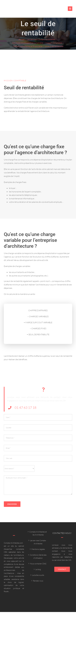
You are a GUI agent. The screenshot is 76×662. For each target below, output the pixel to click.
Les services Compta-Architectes (38, 542)
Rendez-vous (38, 581)
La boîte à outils (38, 575)
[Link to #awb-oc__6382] (70, 8)
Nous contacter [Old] (38, 563)
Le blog (38, 569)
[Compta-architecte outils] (21, 10)
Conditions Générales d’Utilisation (38, 556)
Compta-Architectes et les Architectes (38, 533)
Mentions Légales (38, 549)
